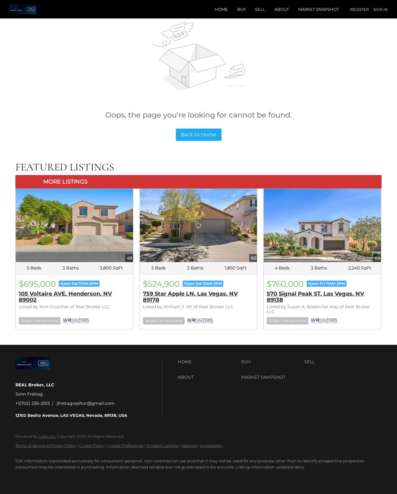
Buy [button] (241, 9)
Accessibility (211, 445)
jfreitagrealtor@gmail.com (86, 403)
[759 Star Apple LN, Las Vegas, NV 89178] (198, 225)
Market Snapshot (318, 9)
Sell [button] (260, 9)
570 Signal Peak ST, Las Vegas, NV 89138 (315, 296)
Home (221, 9)
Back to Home (198, 134)
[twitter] (40, 477)
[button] (208, 361)
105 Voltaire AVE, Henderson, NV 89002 (65, 296)
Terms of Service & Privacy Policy (45, 445)
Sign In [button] (380, 9)
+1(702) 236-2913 (32, 403)
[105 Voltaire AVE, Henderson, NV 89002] (74, 225)
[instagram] (58, 477)
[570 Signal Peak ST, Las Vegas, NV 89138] (322, 225)
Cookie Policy (91, 445)
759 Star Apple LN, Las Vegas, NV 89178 (190, 296)
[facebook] (22, 477)
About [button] (281, 9)
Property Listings (162, 445)
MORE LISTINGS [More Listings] (65, 181)
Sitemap (189, 445)
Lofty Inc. (47, 436)
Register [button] (359, 9)
